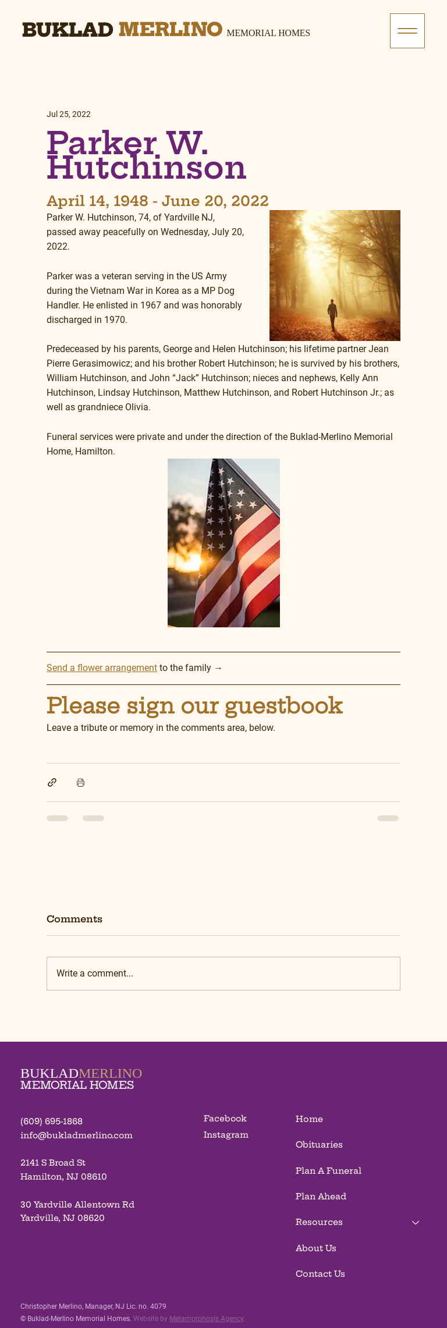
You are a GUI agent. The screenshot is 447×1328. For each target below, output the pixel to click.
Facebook (225, 1118)
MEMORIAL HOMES (77, 1085)
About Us (316, 1248)
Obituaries (319, 1144)
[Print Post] (80, 782)
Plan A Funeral (328, 1171)
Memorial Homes (269, 33)
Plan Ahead (321, 1196)
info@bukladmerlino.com (76, 1135)
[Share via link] (52, 782)
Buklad (67, 29)
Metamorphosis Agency (206, 1319)
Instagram (226, 1135)
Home (309, 1119)
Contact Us (320, 1274)
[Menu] (407, 30)
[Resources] (416, 1222)
